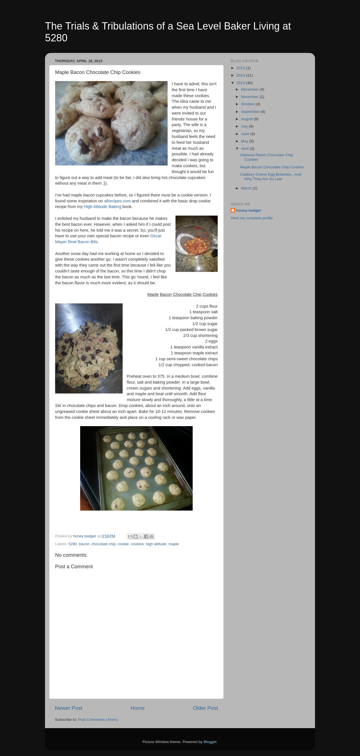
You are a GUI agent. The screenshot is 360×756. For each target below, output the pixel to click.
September (251, 111)
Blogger (210, 742)
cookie (123, 544)
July (245, 126)
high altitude (156, 544)
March (247, 188)
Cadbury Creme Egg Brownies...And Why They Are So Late (271, 176)
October (248, 104)
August (247, 119)
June (245, 134)
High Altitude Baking (102, 206)
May (245, 141)
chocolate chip (103, 544)
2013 (241, 83)
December (250, 89)
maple (173, 544)
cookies (137, 544)
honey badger (248, 210)
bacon (84, 544)
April (245, 148)
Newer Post (68, 708)
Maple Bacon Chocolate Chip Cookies (272, 167)
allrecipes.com (117, 201)
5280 (72, 544)
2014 (241, 75)
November (250, 97)
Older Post (205, 708)
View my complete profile (252, 218)
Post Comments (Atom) (98, 719)
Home (137, 708)
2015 (241, 68)
